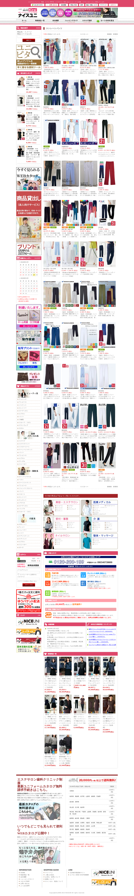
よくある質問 (25, 885)
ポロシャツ (23, 524)
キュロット (23, 500)
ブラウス (22, 503)
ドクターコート (24, 446)
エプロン (22, 413)
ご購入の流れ (49, 875)
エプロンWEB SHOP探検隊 (79, 875)
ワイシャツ (97, 524)
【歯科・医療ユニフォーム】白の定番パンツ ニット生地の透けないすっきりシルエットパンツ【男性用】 (106, 398)
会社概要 (23, 877)
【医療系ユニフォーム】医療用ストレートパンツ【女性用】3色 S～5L (88, 152)
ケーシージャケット (26, 449)
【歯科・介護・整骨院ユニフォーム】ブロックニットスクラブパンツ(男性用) (88, 112)
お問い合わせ (25, 883)
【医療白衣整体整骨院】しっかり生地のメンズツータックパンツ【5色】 (70, 274)
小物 (107, 527)
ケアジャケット (24, 536)
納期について (49, 879)
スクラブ (22, 441)
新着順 (115, 34)
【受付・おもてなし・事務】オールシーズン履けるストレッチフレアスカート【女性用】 (109, 681)
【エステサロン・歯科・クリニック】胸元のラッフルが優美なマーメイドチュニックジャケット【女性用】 (109, 721)
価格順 (109, 34)
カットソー (23, 408)
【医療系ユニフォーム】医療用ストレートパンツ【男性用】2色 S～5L (70, 152)
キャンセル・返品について (54, 881)
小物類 (21, 419)
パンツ (21, 416)
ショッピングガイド (27, 879)
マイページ (49, 872)
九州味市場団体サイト (77, 872)
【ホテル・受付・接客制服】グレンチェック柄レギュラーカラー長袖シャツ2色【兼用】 (65, 759)
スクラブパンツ (24, 444)
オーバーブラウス (25, 476)
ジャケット (23, 405)
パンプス (22, 508)
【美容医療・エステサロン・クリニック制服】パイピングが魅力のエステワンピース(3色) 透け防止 (33, 102)
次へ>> (85, 34)
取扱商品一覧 (25, 875)
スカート (22, 494)
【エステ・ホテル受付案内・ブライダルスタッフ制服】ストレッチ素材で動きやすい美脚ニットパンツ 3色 (106, 114)
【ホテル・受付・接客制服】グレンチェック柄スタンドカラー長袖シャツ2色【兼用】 (51, 759)
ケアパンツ (23, 539)
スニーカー (23, 464)
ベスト (21, 479)
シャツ (21, 533)
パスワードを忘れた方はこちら (27, 581)
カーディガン (23, 411)
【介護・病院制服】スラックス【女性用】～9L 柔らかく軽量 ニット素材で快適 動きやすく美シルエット (88, 236)
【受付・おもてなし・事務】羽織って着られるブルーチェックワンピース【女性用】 (94, 681)
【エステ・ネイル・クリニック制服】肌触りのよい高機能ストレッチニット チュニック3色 (33, 119)
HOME (23, 872)
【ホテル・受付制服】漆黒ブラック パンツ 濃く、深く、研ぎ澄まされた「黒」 (52, 234)
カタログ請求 (25, 881)
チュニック (23, 399)
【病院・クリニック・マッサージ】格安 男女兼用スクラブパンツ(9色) (106, 193)
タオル (21, 428)
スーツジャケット (25, 482)
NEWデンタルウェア (100, 514)
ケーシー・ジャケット (100, 507)
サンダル (22, 461)
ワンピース (23, 402)
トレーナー (23, 530)
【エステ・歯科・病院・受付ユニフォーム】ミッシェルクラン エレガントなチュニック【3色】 (33, 136)
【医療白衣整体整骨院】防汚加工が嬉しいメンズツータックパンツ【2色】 (51, 274)
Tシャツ (22, 527)
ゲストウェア (23, 425)
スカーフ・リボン (25, 422)
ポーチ (21, 547)
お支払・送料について (52, 877)
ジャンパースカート (26, 488)
